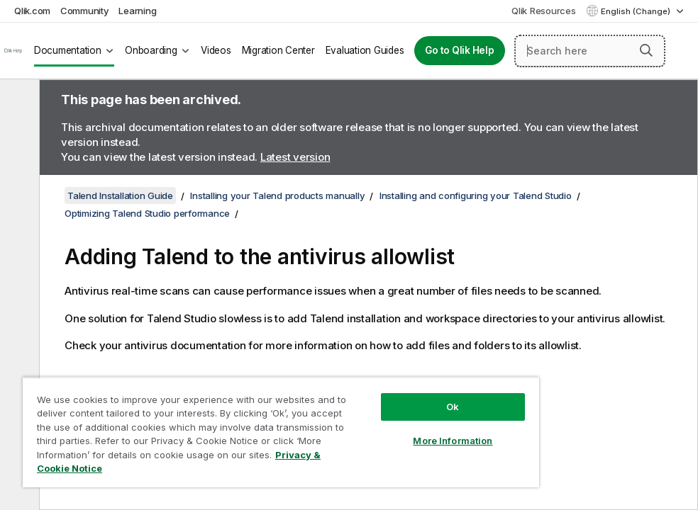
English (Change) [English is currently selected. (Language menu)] (636, 11)
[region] (281, 432)
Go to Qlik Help (459, 50)
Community (84, 10)
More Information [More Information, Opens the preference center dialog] (452, 440)
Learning (137, 10)
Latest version (295, 157)
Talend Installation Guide (120, 195)
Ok (452, 406)
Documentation (67, 50)
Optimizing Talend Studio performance (147, 213)
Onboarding (151, 50)
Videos (216, 50)
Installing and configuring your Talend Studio (476, 195)
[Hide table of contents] (17, 101)
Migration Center (278, 50)
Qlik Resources (543, 10)
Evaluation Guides (365, 50)
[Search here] (590, 51)
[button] (646, 50)
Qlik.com (32, 10)
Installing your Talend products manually (277, 195)
